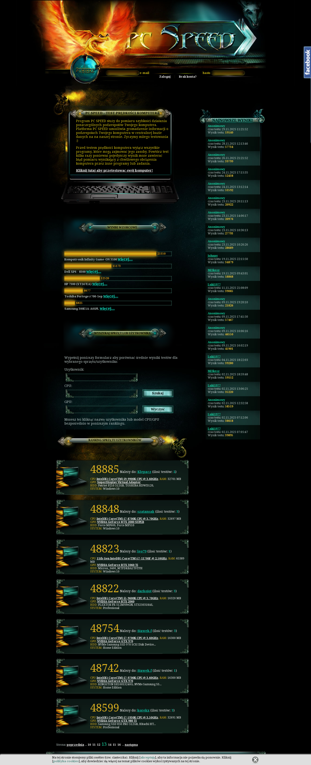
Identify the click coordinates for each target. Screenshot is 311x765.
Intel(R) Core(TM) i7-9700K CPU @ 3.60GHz (127, 638)
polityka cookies (66, 761)
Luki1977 (214, 284)
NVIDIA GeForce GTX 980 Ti (117, 720)
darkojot (144, 591)
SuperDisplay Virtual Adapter (119, 482)
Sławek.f (144, 631)
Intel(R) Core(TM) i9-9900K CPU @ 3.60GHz (127, 479)
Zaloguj (165, 76)
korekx (143, 710)
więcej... (125, 259)
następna (131, 744)
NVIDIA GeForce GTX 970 (115, 641)
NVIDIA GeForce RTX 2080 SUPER (120, 522)
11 (94, 744)
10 (89, 744)
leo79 (141, 551)
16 (119, 744)
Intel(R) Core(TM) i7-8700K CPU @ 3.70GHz (127, 518)
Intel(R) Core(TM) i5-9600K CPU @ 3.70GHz (127, 598)
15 (114, 744)
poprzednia (75, 744)
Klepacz (144, 472)
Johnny (213, 255)
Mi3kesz (214, 270)
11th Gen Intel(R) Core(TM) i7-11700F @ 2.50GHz (132, 558)
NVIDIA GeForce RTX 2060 (115, 601)
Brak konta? (188, 76)
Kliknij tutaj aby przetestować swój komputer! (114, 170)
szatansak (145, 511)
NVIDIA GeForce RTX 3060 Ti (117, 565)
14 (109, 744)
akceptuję (147, 757)
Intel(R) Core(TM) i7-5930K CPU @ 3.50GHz (127, 717)
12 (98, 744)
